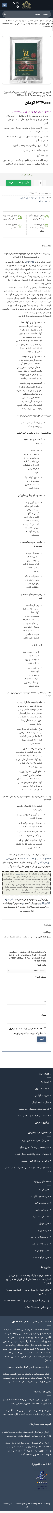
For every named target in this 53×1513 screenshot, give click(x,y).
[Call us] (14, 3)
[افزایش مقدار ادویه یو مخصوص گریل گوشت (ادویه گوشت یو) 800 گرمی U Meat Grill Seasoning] (36, 183)
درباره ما (45, 1082)
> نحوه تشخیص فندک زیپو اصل (35, 1147)
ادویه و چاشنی (20, 20)
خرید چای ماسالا (41, 1257)
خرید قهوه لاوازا (41, 1203)
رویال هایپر (49, 20)
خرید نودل (44, 1223)
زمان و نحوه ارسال (40, 1102)
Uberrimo (43, 201)
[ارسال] (5, 14)
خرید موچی (43, 1230)
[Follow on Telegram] (18, 7)
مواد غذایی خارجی (35, 20)
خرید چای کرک (42, 1250)
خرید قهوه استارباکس (39, 1216)
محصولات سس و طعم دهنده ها (36, 858)
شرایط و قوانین (42, 1095)
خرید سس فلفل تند (39, 1196)
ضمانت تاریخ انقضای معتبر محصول (32, 1116)
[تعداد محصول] (40, 183)
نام (45, 1001)
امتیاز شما (41, 965)
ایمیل (43, 1015)
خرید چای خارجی (41, 1244)
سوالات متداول (42, 1088)
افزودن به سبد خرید (19, 182)
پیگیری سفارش (42, 1122)
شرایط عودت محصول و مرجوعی (34, 1109)
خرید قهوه (44, 1189)
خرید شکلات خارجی (40, 1237)
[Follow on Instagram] (18, 3)
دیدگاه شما (40, 977)
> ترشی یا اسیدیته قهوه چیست (36, 1161)
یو (23, 903)
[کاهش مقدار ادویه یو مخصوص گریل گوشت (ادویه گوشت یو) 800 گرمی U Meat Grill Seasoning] (44, 183)
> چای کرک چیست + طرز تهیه (36, 1140)
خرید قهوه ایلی (42, 1210)
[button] (49, 4)
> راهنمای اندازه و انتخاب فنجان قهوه (33, 1154)
